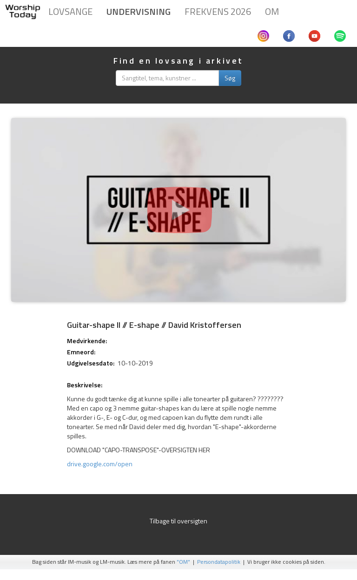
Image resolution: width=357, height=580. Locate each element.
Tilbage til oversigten (178, 521)
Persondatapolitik (218, 562)
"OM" (183, 562)
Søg (230, 78)
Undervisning (138, 11)
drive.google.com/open (99, 464)
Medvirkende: (87, 340)
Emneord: (81, 352)
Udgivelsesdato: (90, 363)
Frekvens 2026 (218, 11)
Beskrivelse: (84, 385)
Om (272, 11)
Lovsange (70, 11)
